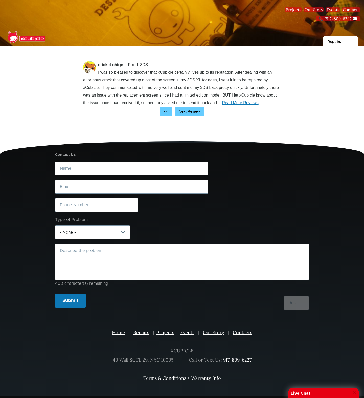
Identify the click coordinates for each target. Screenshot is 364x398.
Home (118, 332)
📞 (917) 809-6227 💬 (337, 18)
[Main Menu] (340, 41)
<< (166, 111)
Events (333, 9)
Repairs (141, 332)
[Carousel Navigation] (182, 111)
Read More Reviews (240, 103)
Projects (293, 9)
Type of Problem (71, 220)
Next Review (189, 111)
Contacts (351, 9)
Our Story (314, 9)
